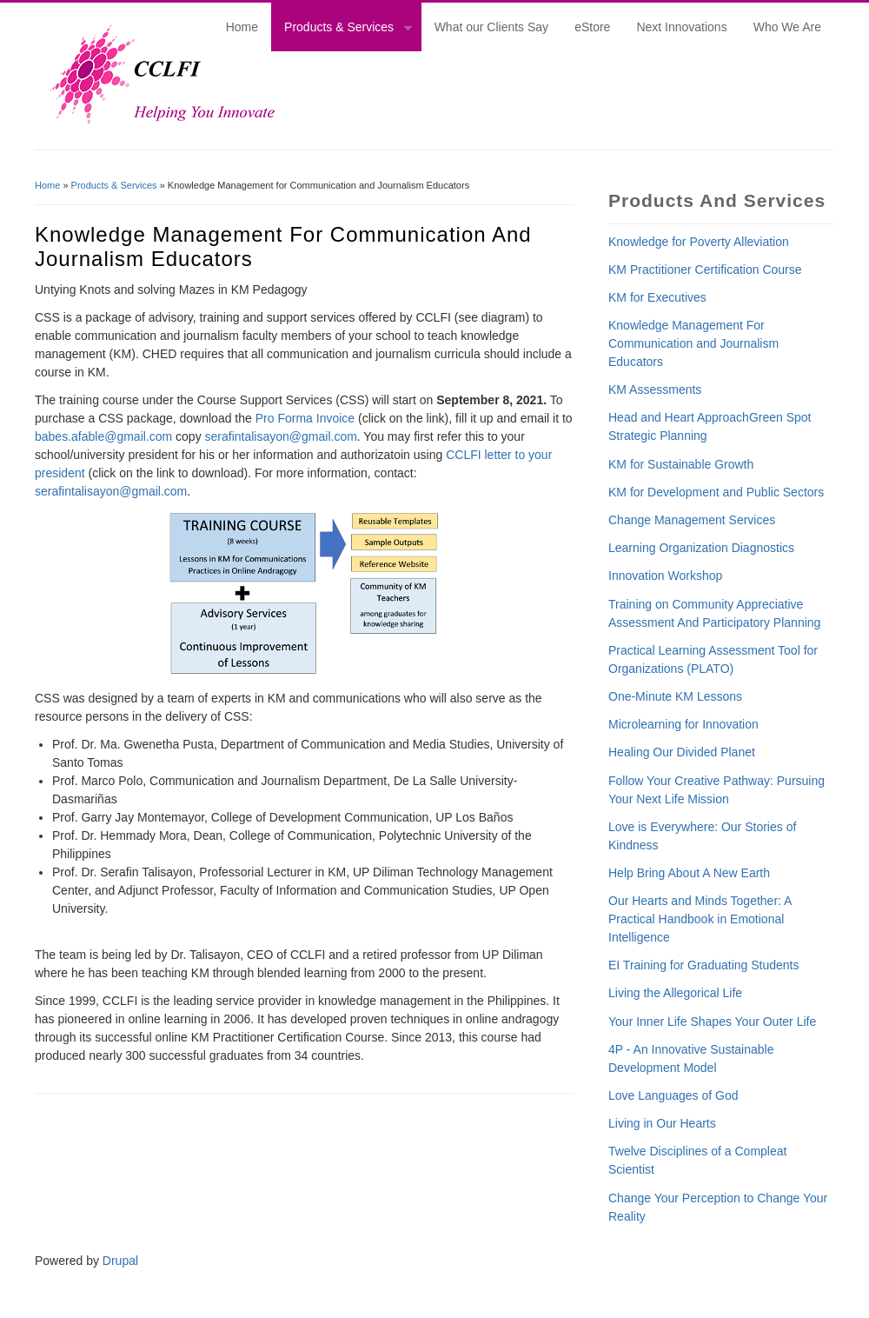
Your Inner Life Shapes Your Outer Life (712, 1021)
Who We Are (787, 27)
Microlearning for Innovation (683, 724)
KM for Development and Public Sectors (716, 492)
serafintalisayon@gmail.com (281, 436)
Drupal (120, 1261)
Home (242, 27)
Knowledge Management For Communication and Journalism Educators (693, 343)
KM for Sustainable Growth (680, 464)
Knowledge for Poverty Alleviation (698, 242)
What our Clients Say (491, 27)
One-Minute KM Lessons (675, 696)
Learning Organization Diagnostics (701, 548)
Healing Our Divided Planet (681, 752)
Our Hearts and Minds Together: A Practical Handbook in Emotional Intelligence (700, 919)
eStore (592, 27)
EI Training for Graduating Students (703, 965)
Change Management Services (691, 520)
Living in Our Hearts (662, 1123)
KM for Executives (657, 297)
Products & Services (341, 29)
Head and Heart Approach (678, 417)
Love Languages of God (673, 1095)
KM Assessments (654, 389)
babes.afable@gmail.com (103, 436)
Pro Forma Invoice (305, 418)
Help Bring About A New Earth (689, 873)
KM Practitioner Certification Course (705, 269)
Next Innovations (681, 27)
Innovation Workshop (665, 575)
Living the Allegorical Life (675, 993)
